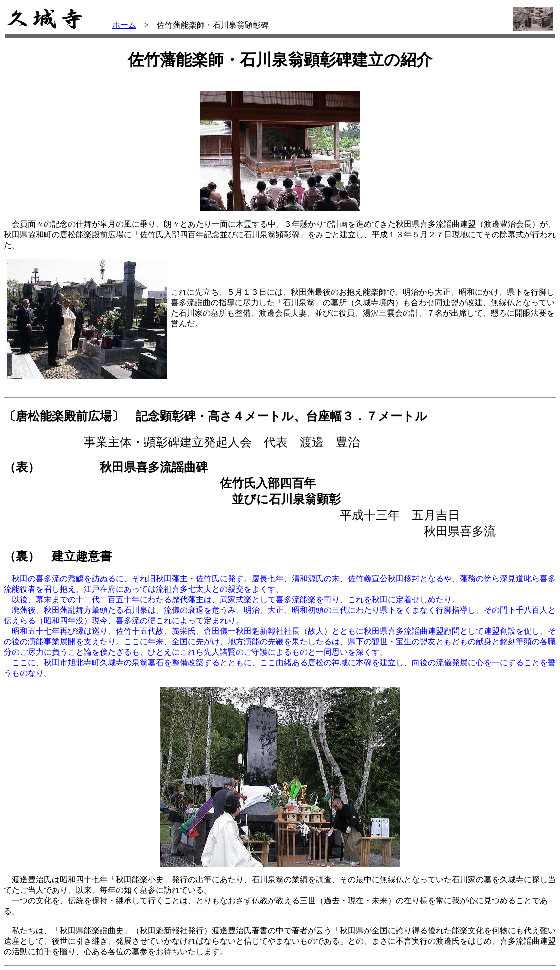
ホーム (124, 25)
